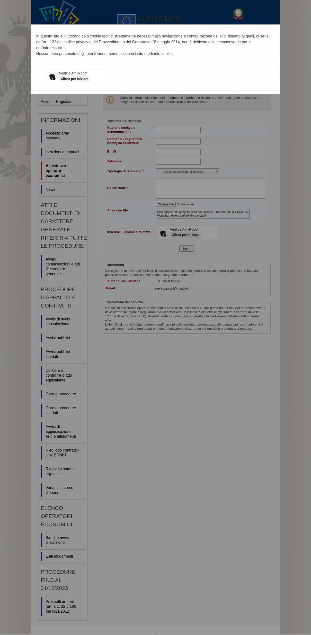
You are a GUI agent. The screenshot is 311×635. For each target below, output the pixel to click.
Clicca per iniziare (75, 79)
